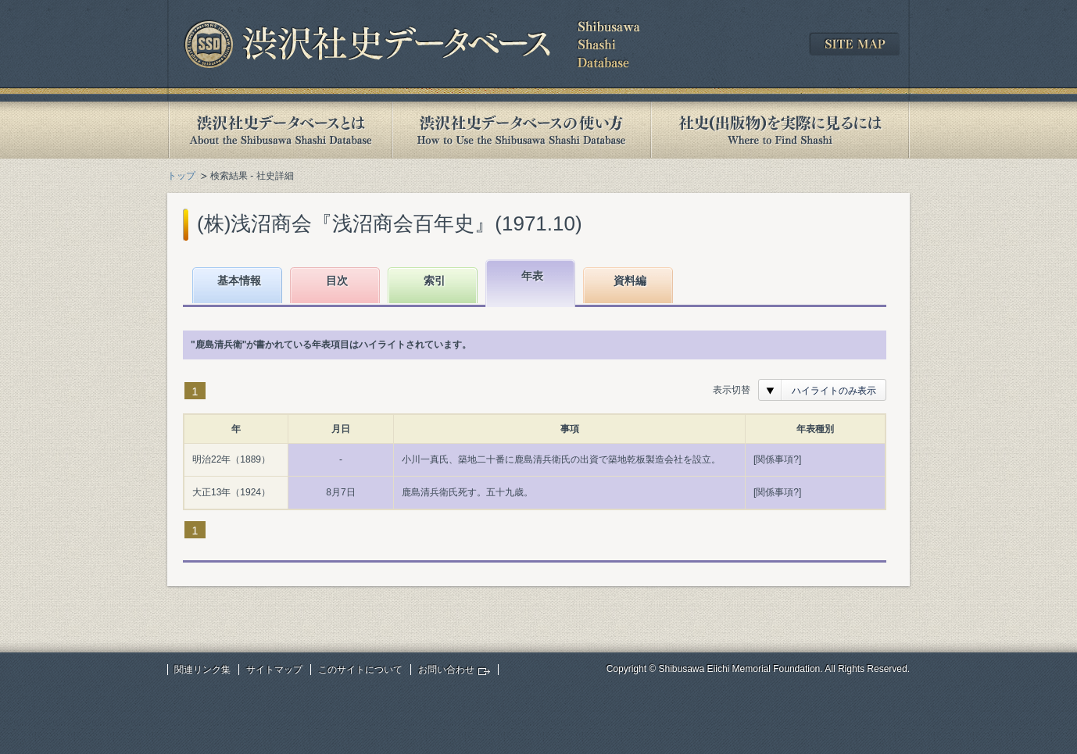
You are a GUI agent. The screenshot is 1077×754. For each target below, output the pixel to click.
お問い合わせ (446, 669)
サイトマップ (274, 669)
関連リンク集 (202, 669)
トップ (181, 175)
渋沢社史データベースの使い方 (521, 130)
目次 (337, 280)
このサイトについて (360, 669)
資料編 (630, 280)
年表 (532, 276)
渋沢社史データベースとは (279, 130)
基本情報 (239, 280)
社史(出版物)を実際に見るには (780, 130)
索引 (434, 280)
